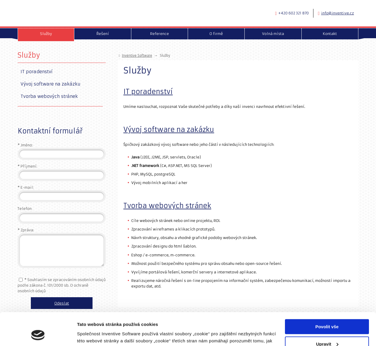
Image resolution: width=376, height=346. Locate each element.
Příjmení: (27, 166)
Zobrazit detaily (93, 334)
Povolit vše (326, 297)
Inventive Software (137, 56)
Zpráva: (26, 230)
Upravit (327, 314)
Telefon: (25, 208)
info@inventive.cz (337, 13)
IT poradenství (148, 92)
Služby (29, 55)
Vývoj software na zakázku (168, 130)
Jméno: (25, 145)
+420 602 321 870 (293, 13)
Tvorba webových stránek (167, 206)
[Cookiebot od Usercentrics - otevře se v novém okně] (38, 334)
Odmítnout (327, 331)
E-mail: (26, 187)
